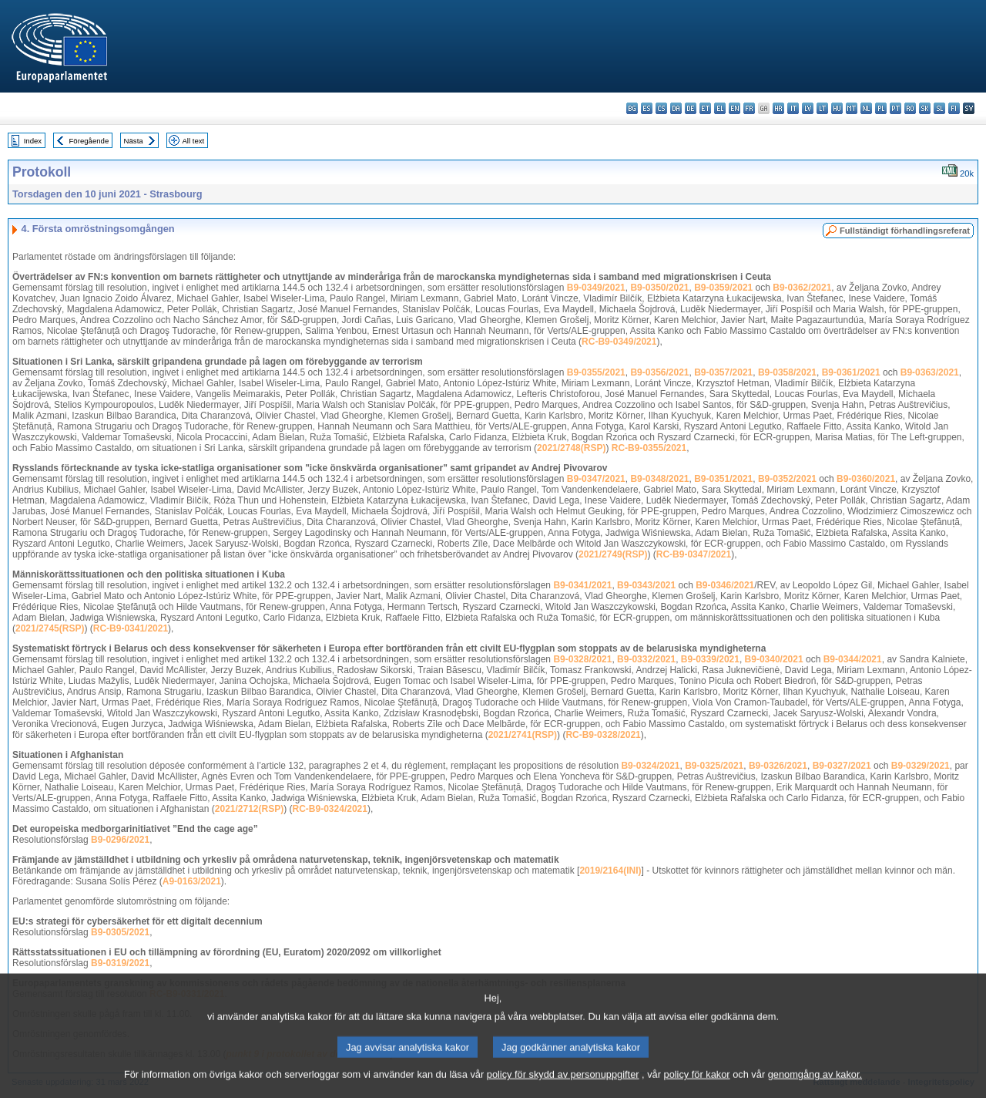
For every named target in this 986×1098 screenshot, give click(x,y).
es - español (646, 108)
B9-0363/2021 (929, 372)
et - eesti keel (705, 108)
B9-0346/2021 (725, 585)
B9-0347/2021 (596, 478)
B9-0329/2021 (920, 765)
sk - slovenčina (925, 108)
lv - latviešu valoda (807, 108)
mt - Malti (851, 108)
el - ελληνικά (720, 108)
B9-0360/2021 (866, 478)
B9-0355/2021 (596, 372)
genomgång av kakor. (815, 1088)
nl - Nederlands (866, 108)
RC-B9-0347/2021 (693, 554)
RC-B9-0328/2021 (602, 734)
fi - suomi (954, 108)
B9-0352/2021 (787, 478)
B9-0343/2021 (646, 585)
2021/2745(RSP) (49, 628)
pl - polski (881, 108)
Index (33, 140)
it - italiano (793, 108)
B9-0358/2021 (787, 372)
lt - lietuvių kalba (822, 108)
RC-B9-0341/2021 (130, 628)
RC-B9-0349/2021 (619, 341)
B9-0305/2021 (120, 932)
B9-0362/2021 (802, 287)
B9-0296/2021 (120, 839)
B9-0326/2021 (778, 765)
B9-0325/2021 (714, 765)
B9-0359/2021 (723, 287)
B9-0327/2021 (842, 765)
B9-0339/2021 (710, 659)
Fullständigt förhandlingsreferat (905, 230)
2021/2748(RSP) (571, 448)
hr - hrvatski (778, 108)
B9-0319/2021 (120, 963)
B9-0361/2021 (851, 372)
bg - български (632, 108)
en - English (734, 108)
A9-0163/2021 (192, 881)
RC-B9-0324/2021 (330, 808)
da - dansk (676, 108)
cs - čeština (661, 108)
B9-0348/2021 (659, 478)
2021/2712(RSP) (249, 808)
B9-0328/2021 (582, 659)
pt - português (895, 108)
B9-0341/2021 (582, 585)
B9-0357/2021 (723, 372)
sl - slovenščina (939, 108)
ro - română (910, 108)
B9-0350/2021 (659, 287)
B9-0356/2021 (659, 372)
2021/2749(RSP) (613, 554)
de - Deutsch (690, 108)
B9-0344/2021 (852, 659)
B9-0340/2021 (774, 659)
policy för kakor (697, 1088)
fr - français (749, 108)
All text (193, 140)
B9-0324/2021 (650, 765)
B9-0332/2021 (646, 659)
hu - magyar (837, 108)
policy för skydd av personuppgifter (563, 1088)
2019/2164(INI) (610, 870)
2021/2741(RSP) (522, 734)
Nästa (133, 140)
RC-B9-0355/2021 (649, 448)
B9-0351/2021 (723, 478)
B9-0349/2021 (596, 287)
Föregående (89, 140)
